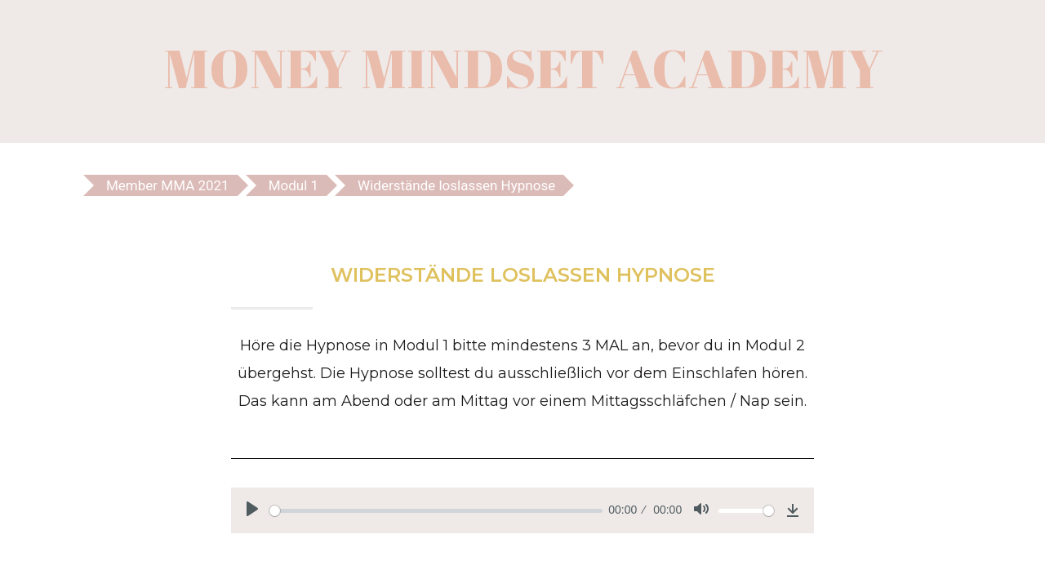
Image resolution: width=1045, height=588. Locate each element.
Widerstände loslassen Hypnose (456, 185)
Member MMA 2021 (167, 185)
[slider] (436, 511)
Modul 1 (293, 185)
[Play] (252, 509)
